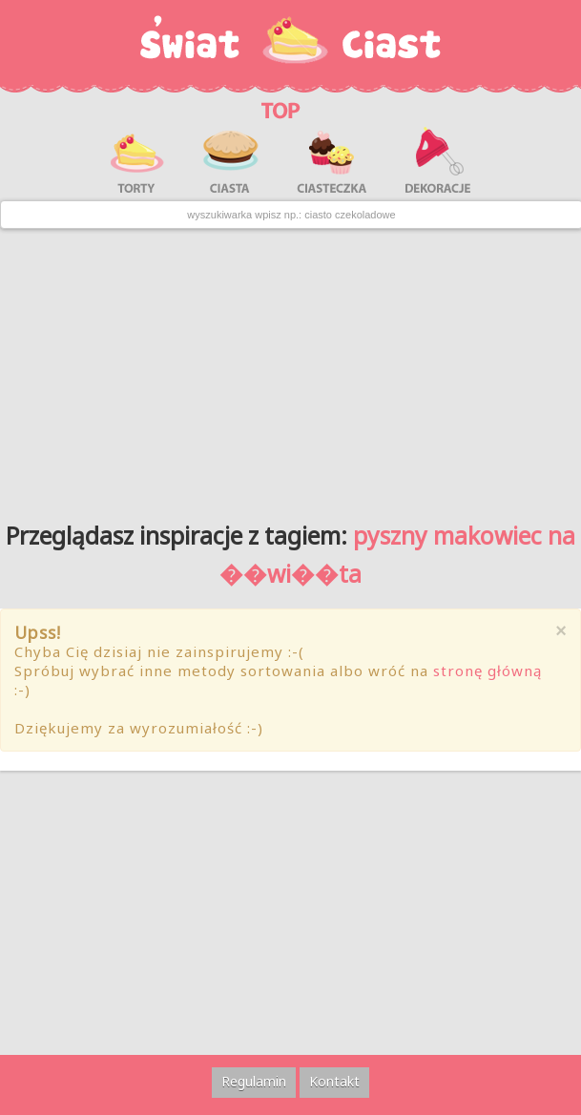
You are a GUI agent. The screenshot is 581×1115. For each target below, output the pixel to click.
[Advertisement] (290, 368)
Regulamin (253, 1081)
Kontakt (334, 1081)
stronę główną (487, 670)
